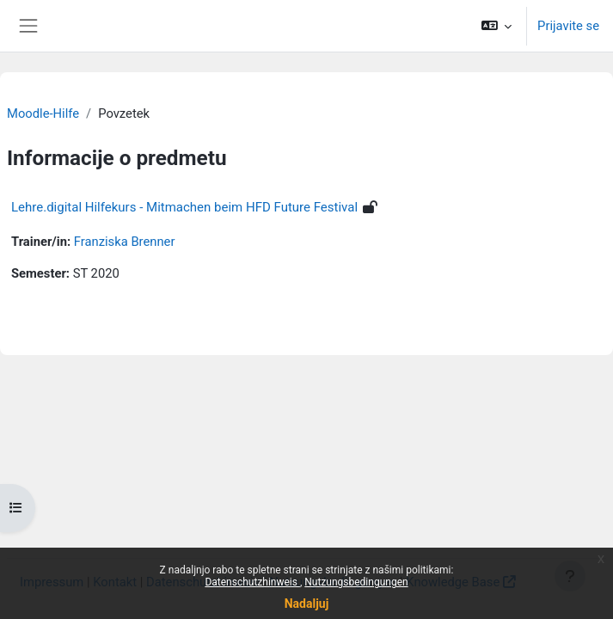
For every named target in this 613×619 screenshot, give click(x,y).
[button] (496, 26)
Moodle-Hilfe (43, 113)
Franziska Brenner (124, 241)
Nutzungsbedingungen (356, 582)
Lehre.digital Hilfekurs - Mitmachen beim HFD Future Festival (184, 207)
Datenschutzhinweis (252, 582)
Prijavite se (568, 26)
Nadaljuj (307, 603)
